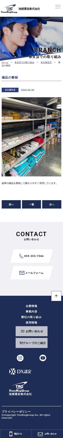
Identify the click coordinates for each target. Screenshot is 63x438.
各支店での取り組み (24, 62)
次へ (51, 204)
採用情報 (31, 322)
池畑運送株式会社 (20, 9)
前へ (11, 204)
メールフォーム (31, 273)
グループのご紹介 (34, 343)
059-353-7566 (31, 256)
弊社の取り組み (31, 317)
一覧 (31, 204)
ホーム (5, 62)
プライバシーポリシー (16, 411)
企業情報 (31, 306)
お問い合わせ (34, 331)
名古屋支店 (46, 62)
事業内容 (31, 311)
